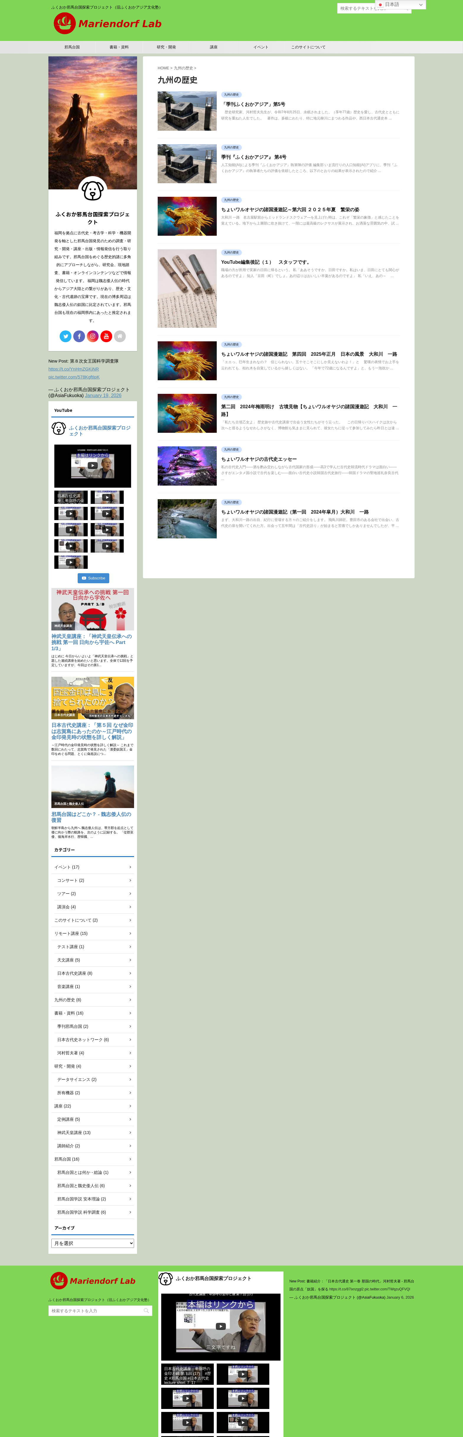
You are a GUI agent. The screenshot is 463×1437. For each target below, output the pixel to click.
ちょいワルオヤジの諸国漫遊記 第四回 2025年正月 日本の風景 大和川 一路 (309, 354)
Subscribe (93, 545)
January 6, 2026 (400, 1265)
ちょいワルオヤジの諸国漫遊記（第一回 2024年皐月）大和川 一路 (295, 511)
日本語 (388, 4)
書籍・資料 (119, 47)
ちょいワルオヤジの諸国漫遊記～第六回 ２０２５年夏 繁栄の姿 (290, 209)
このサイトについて (308, 47)
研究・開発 (166, 47)
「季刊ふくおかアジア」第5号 (253, 104)
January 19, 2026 (103, 395)
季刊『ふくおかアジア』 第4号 (253, 157)
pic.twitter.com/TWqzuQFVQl (387, 1257)
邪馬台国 (72, 47)
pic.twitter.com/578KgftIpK (74, 376)
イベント (261, 47)
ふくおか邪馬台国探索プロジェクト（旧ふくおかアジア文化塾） (99, 1267)
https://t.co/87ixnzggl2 (346, 1257)
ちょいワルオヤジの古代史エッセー (259, 459)
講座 (214, 47)
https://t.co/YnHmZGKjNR (73, 368)
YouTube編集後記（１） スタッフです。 (266, 262)
